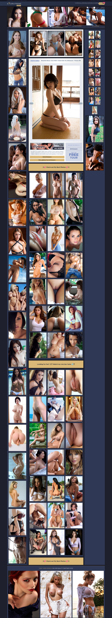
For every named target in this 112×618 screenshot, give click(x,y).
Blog (81, 3)
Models (88, 3)
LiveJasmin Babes (18, 0)
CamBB (95, 3)
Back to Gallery (35, 59)
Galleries (74, 3)
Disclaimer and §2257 (100, 616)
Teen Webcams (93, 0)
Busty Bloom (26, 0)
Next (79, 101)
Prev (32, 101)
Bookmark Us (89, 608)
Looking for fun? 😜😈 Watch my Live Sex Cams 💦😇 (56, 362)
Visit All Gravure (47, 154)
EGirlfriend (18, 4)
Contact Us (90, 612)
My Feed (101, 3)
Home (66, 3)
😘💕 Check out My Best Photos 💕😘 (56, 165)
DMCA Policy (91, 616)
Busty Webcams (101, 0)
